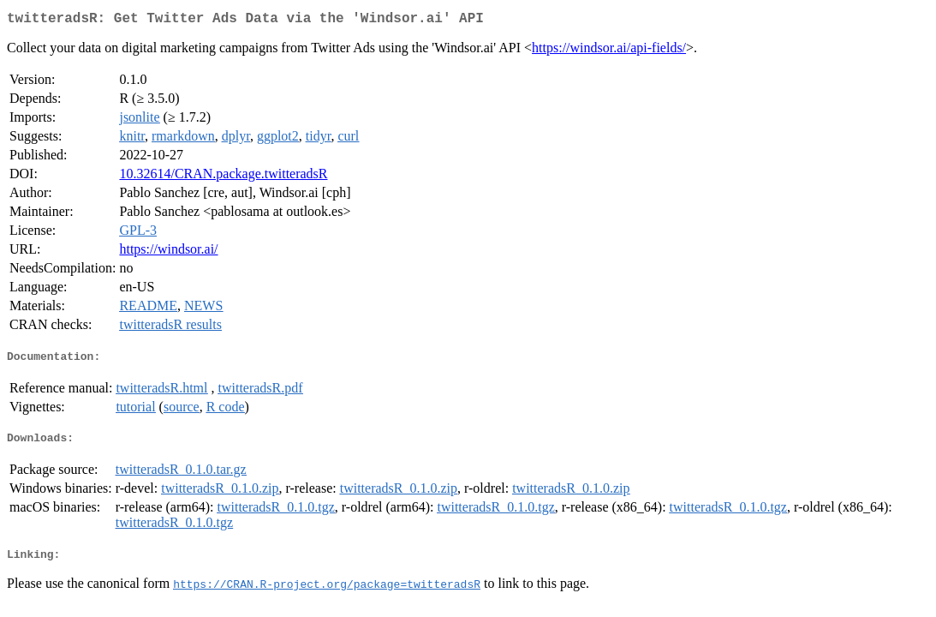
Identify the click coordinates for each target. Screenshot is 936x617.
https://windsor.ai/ (168, 252)
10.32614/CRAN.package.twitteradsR (223, 177)
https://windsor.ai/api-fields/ (609, 51)
